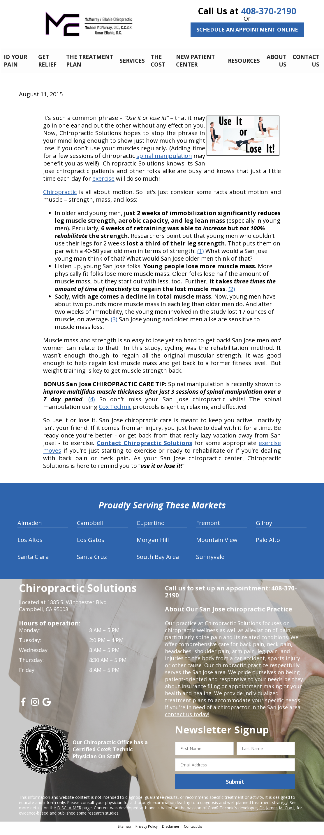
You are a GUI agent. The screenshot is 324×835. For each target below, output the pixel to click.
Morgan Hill (153, 544)
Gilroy (264, 527)
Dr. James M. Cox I (276, 812)
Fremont (208, 527)
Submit (235, 785)
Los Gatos (90, 544)
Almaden (29, 527)
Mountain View (216, 544)
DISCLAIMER (69, 812)
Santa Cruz (92, 561)
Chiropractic (60, 196)
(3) (114, 323)
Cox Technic (115, 411)
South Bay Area (158, 561)
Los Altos (30, 544)
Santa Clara (33, 561)
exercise (103, 183)
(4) (91, 403)
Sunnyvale (210, 561)
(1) (200, 255)
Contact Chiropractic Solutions (144, 447)
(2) (231, 293)
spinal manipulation (164, 160)
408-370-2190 (268, 11)
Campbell (90, 527)
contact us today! (186, 718)
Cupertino (151, 527)
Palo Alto (268, 544)
